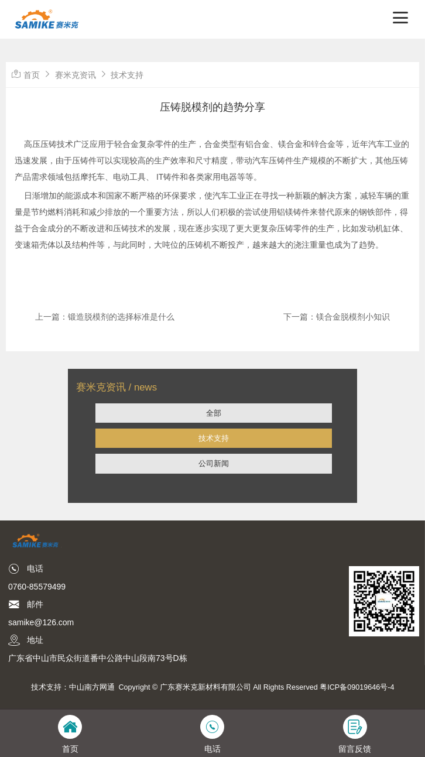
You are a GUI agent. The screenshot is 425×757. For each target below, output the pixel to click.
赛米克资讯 (75, 75)
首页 (31, 75)
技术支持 (213, 438)
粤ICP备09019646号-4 (357, 687)
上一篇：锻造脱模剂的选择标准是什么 (104, 316)
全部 (213, 413)
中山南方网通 (92, 687)
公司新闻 (213, 463)
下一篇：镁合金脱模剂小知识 (336, 316)
